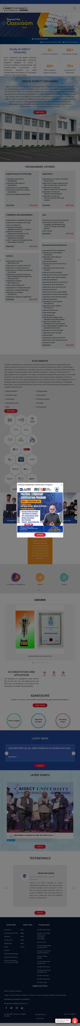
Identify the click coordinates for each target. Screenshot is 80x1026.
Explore (40, 535)
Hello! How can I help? (62, 1020)
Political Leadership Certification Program (35, 485)
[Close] (61, 484)
